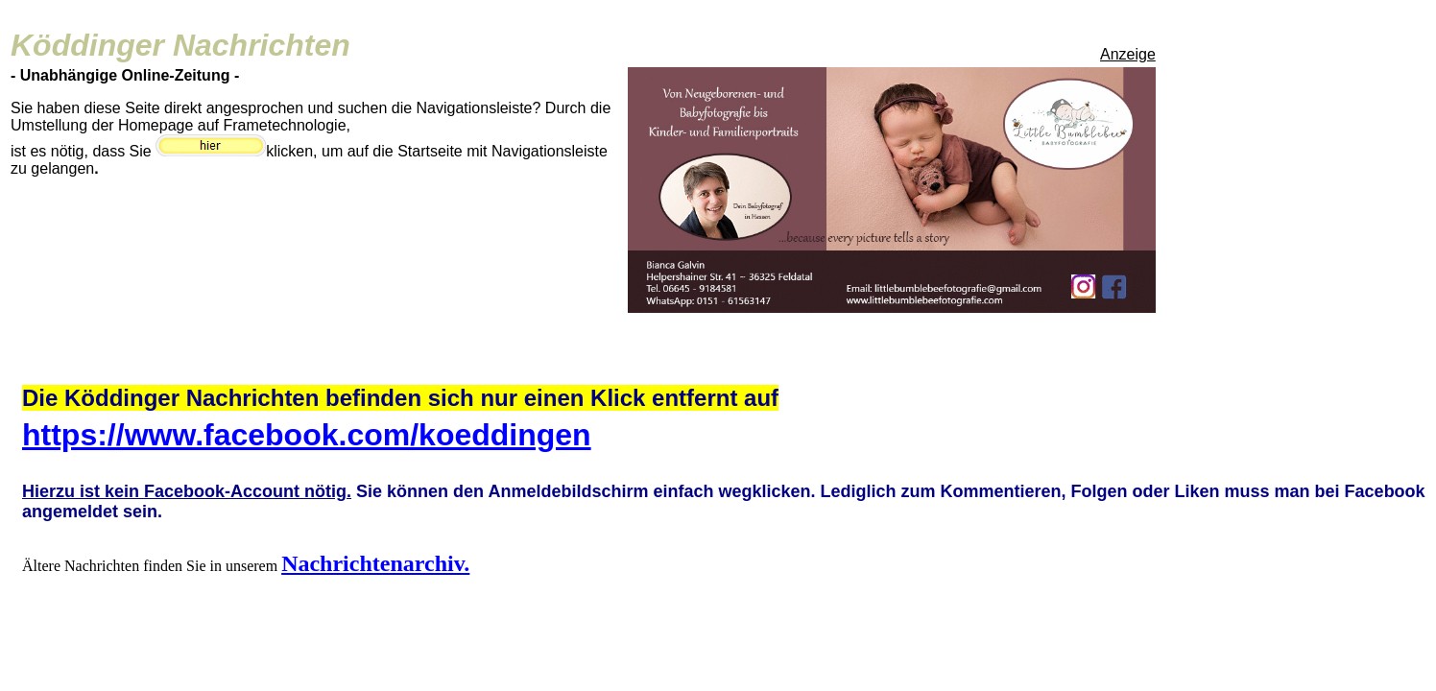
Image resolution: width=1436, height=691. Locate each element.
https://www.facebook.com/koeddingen (306, 434)
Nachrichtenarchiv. (375, 563)
